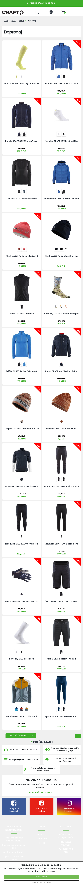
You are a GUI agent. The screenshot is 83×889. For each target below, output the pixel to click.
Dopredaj (31, 20)
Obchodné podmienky (14, 852)
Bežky (21, 20)
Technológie (42, 838)
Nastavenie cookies (41, 882)
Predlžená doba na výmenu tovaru (14, 839)
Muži (14, 20)
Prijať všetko (41, 876)
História (41, 842)
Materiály (41, 834)
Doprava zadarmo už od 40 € (13, 846)
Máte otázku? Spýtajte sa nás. (65, 836)
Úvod (6, 20)
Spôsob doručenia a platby (14, 858)
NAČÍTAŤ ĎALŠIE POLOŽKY (21, 735)
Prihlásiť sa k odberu (41, 792)
